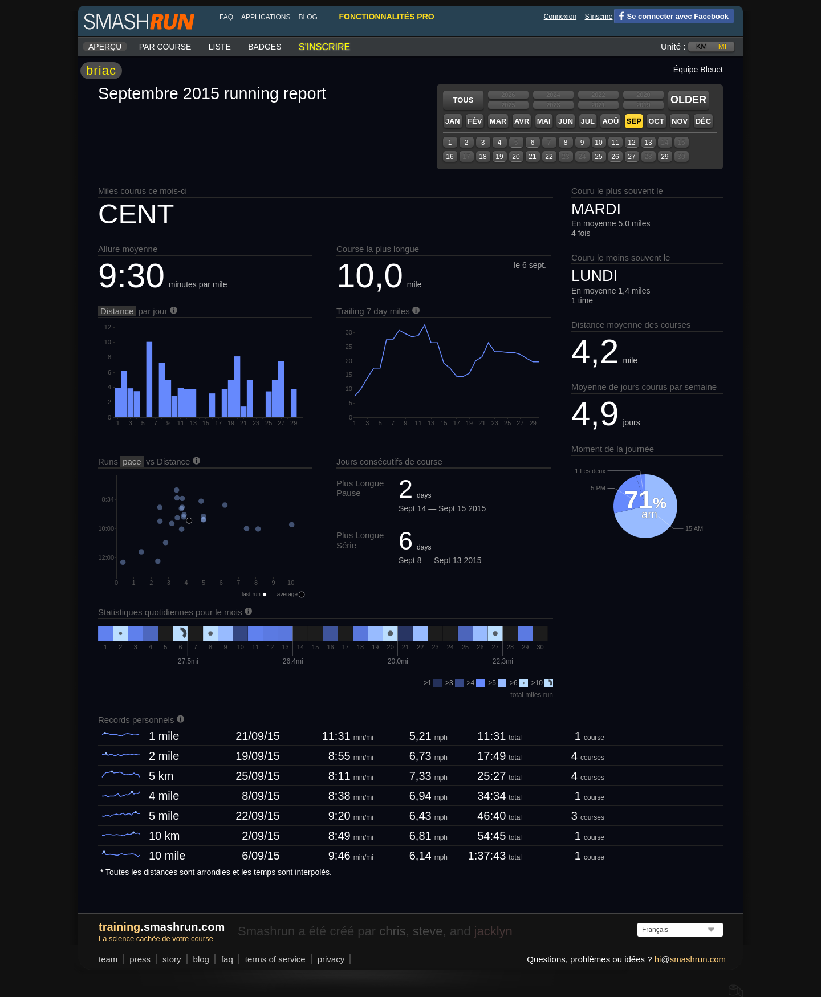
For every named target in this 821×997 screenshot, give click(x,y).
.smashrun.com (162, 927)
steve (428, 931)
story (171, 959)
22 (548, 157)
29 (664, 157)
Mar (498, 121)
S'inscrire (599, 17)
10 (598, 143)
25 (598, 157)
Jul (588, 121)
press (140, 959)
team (108, 959)
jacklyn (493, 931)
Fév (475, 121)
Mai (544, 121)
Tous (463, 100)
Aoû (610, 121)
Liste (220, 46)
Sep (634, 121)
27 (631, 157)
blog (307, 17)
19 (499, 157)
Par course (165, 46)
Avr (521, 121)
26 (615, 157)
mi (722, 46)
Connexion (560, 17)
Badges (264, 46)
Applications (265, 17)
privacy (331, 959)
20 (515, 157)
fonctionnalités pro (386, 16)
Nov (680, 121)
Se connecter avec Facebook (671, 15)
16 (449, 157)
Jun (565, 121)
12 (631, 143)
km (702, 46)
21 (532, 157)
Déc (703, 121)
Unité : (673, 46)
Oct (656, 121)
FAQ (226, 17)
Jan (452, 121)
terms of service (275, 959)
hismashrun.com (690, 959)
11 (615, 143)
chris (392, 931)
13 (648, 143)
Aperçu (104, 46)
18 (482, 157)
